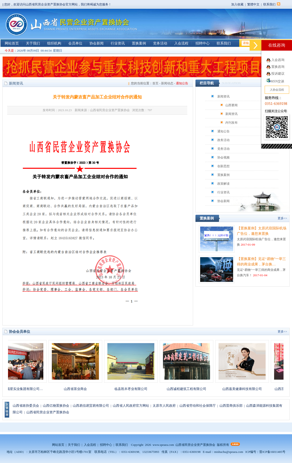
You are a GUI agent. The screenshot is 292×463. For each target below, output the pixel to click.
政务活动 (223, 140)
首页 (155, 83)
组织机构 (54, 43)
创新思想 (223, 166)
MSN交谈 (275, 81)
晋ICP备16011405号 (272, 452)
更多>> (282, 218)
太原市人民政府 (164, 405)
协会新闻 (96, 43)
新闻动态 (167, 83)
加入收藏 (237, 4)
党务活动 (160, 43)
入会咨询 (277, 60)
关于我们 (33, 43)
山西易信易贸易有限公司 (91, 405)
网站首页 (12, 43)
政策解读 (223, 183)
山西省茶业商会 (77, 389)
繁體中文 (253, 4)
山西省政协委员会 (26, 405)
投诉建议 (277, 73)
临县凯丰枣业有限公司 (133, 389)
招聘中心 (202, 43)
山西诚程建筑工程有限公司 (189, 389)
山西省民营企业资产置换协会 (47, 412)
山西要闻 (231, 105)
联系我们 (269, 4)
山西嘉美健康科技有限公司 (244, 389)
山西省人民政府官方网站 (131, 405)
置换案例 (139, 43)
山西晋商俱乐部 (231, 405)
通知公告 (223, 131)
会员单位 (75, 43)
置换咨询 (277, 67)
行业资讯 (118, 43)
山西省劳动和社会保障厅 (197, 405)
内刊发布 (231, 122)
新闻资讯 (223, 96)
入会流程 (181, 43)
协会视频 (223, 157)
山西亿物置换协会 (56, 405)
